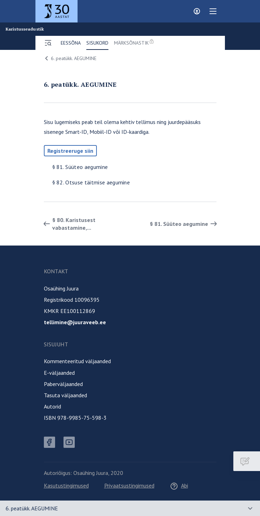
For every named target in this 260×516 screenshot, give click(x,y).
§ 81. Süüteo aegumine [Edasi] (184, 223)
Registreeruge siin (70, 150)
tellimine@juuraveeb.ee (75, 322)
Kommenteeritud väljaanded (77, 361)
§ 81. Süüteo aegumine (80, 166)
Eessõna (71, 43)
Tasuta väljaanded (65, 395)
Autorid (52, 406)
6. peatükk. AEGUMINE (69, 58)
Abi (179, 485)
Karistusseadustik (25, 29)
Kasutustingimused (66, 485)
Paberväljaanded (63, 383)
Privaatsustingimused (129, 485)
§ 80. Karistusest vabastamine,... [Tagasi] (68, 223)
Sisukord (97, 43)
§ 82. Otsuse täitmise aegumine (91, 182)
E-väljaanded (59, 372)
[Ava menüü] (48, 43)
